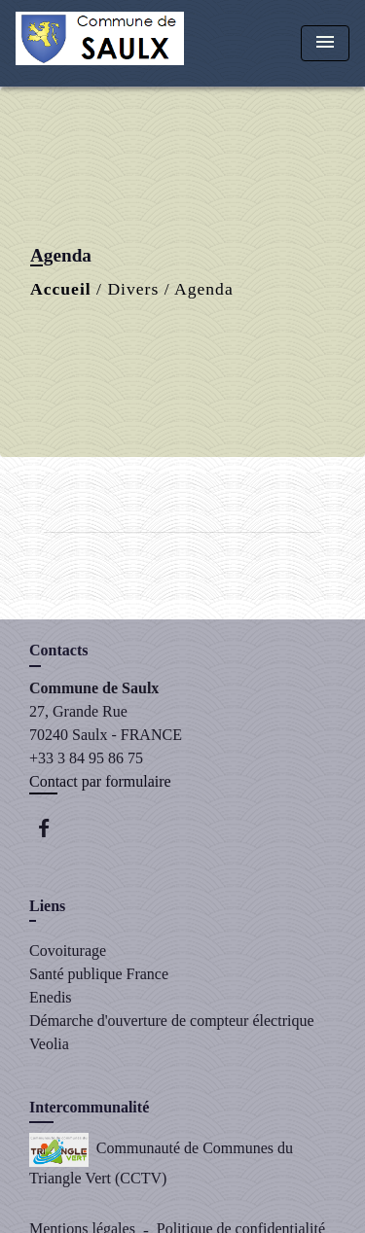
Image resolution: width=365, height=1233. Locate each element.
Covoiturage (67, 950)
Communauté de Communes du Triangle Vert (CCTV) (161, 1159)
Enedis (50, 997)
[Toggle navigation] (325, 43)
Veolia (49, 1044)
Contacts (58, 650)
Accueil (60, 289)
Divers (133, 289)
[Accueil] (100, 43)
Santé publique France (98, 974)
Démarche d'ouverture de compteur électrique (171, 1020)
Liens (47, 906)
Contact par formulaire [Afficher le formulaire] (100, 781)
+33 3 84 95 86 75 (86, 758)
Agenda (204, 289)
